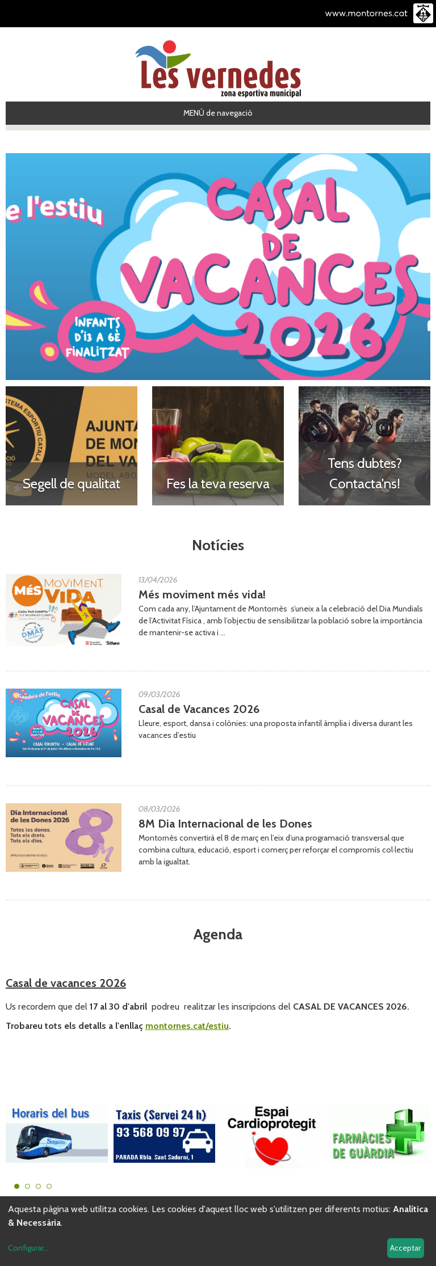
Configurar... (28, 1248)
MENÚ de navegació (218, 113)
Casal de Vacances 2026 (199, 709)
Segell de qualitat (71, 483)
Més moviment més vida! (202, 594)
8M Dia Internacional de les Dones (225, 823)
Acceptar (405, 1248)
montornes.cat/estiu (187, 1025)
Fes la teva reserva (218, 483)
